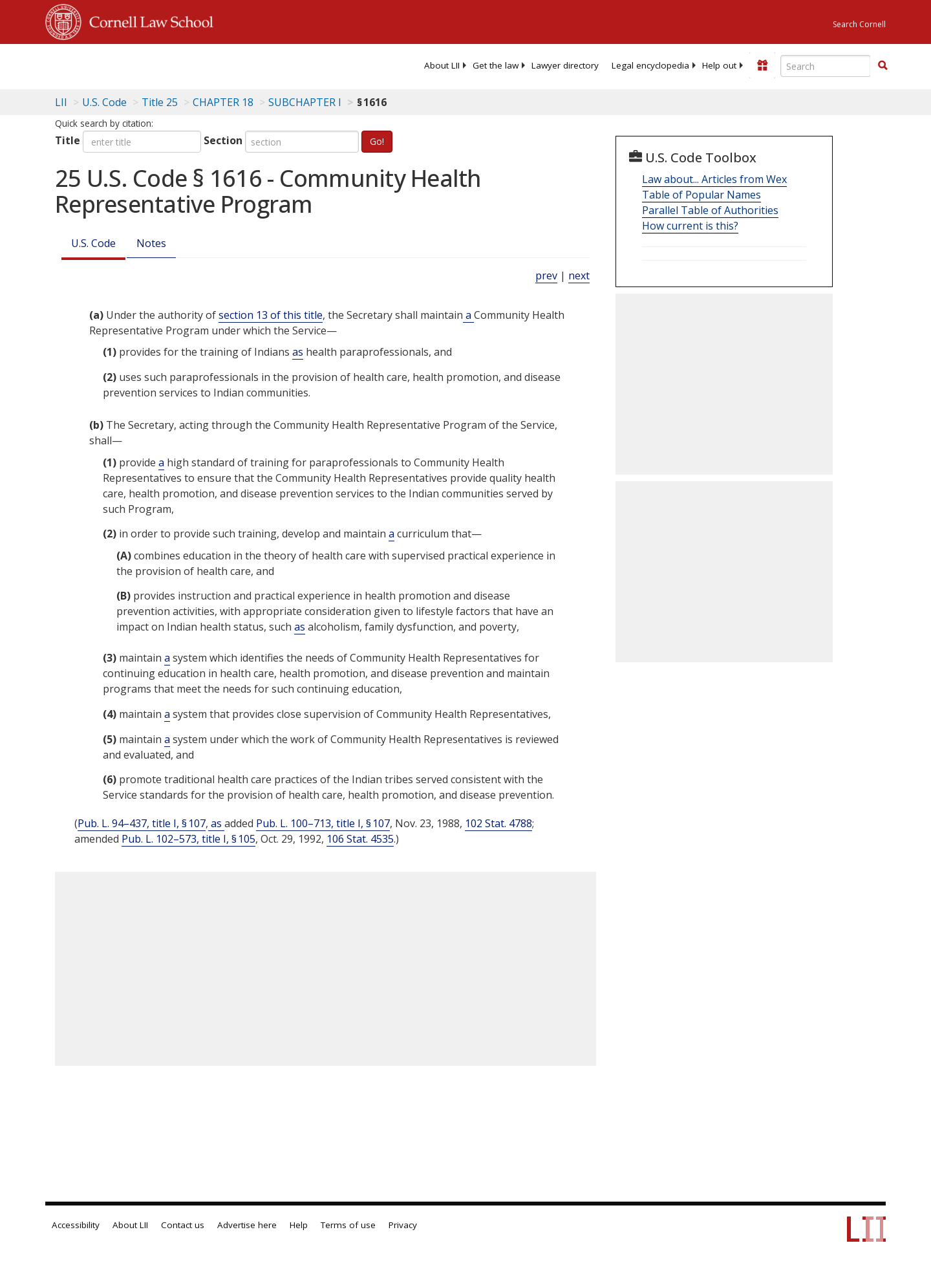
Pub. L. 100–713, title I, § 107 (323, 823)
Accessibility (76, 1225)
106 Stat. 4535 (360, 839)
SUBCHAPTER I (304, 102)
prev (546, 275)
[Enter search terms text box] (825, 66)
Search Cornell (859, 24)
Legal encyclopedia (650, 65)
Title (67, 140)
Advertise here (247, 1225)
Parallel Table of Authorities (710, 210)
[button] (882, 65)
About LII (442, 65)
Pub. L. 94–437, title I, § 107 (142, 823)
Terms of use (348, 1225)
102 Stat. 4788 (498, 823)
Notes (151, 243)
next (579, 275)
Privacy (403, 1225)
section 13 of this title (271, 315)
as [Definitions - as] (297, 352)
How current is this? (690, 226)
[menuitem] (442, 65)
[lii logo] (191, 64)
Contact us (182, 1225)
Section (223, 140)
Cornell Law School (147, 20)
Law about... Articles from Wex (714, 179)
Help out (719, 65)
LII (61, 102)
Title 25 (160, 102)
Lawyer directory (565, 65)
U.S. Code (93, 243)
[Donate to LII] (762, 65)
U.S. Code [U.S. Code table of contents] (104, 102)
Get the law (496, 65)
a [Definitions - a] (468, 315)
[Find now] (882, 66)
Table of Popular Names (701, 195)
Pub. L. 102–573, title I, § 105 (188, 839)
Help (299, 1225)
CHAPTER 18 (223, 102)
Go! (377, 141)
